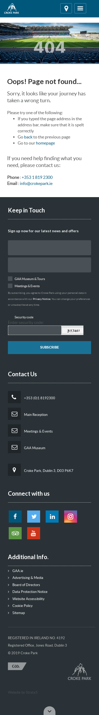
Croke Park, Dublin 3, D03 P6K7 (40, 470)
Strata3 (31, 692)
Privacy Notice (41, 299)
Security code (24, 317)
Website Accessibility (26, 599)
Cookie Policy (20, 606)
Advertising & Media (25, 578)
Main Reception (28, 414)
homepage (45, 143)
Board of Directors (24, 585)
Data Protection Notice (28, 592)
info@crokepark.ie (36, 183)
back (28, 136)
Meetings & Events (30, 430)
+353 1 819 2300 (37, 177)
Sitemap (16, 613)
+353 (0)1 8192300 (31, 397)
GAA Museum (26, 447)
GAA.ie (15, 571)
